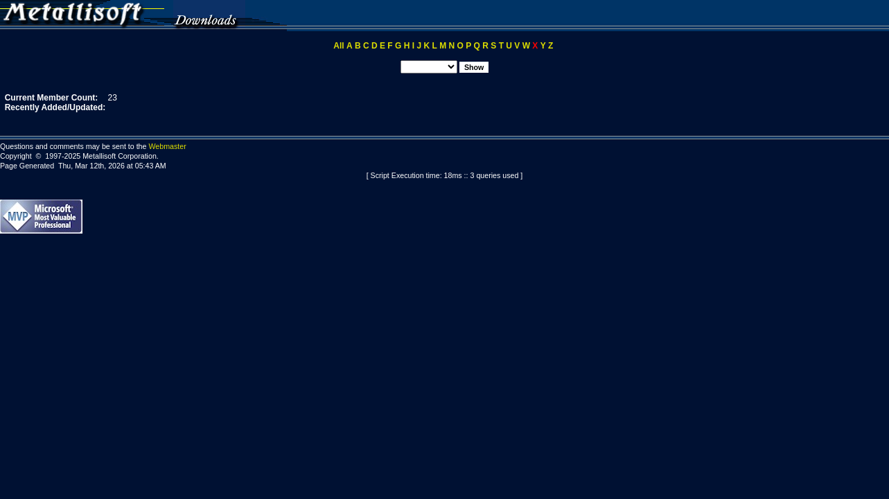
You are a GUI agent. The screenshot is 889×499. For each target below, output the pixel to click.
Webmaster (167, 146)
